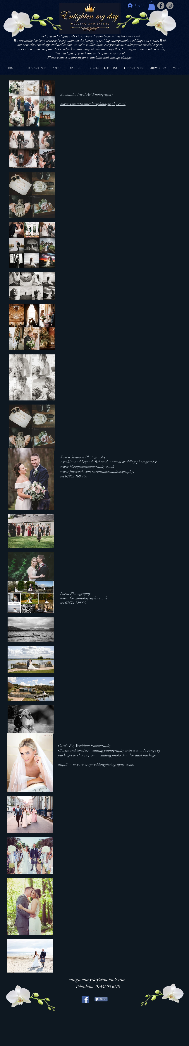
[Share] (101, 999)
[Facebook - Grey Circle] (160, 5)
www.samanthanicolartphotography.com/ (93, 104)
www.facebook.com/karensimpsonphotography (96, 471)
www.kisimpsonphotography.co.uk (87, 466)
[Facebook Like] (117, 1025)
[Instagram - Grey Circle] (169, 5)
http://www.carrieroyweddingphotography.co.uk (96, 764)
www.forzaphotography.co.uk (83, 598)
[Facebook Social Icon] (85, 999)
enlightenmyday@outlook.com (97, 979)
